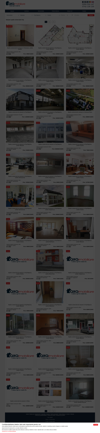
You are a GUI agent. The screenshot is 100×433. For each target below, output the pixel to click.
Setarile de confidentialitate (9, 431)
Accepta (95, 424)
